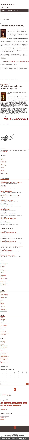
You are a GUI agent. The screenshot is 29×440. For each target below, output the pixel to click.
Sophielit (2, 276)
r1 (0, 273)
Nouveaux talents (3, 278)
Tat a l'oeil (2, 322)
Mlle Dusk (2, 419)
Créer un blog (12, 434)
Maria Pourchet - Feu (11, 232)
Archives (10, 10)
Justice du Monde (3, 347)
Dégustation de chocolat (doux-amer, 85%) (10, 195)
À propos (16, 10)
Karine (2, 255)
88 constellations (3, 311)
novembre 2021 (3, 162)
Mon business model (5, 209)
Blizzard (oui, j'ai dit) (5, 222)
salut (2, 403)
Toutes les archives (4, 173)
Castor (1, 301)
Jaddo (1, 361)
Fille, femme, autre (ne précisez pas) (14, 246)
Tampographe (3, 334)
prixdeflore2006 (3, 409)
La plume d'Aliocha (4, 351)
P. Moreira (2, 344)
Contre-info (2, 348)
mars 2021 (2, 170)
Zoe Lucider (2, 306)
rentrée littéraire (7, 403)
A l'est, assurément (4, 358)
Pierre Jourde (3, 284)
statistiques (10, 405)
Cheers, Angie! (3, 281)
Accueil (3, 10)
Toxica (1, 300)
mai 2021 (2, 168)
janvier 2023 (2, 158)
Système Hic (3, 186)
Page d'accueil (13, 14)
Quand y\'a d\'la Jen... (4, 295)
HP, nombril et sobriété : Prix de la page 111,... (11, 182)
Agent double (3, 331)
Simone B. (2, 298)
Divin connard (3, 417)
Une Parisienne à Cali (4, 356)
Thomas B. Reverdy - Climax (6, 200)
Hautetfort (16, 434)
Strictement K (3, 264)
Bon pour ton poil (3, 325)
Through (2, 320)
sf (0, 237)
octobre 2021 (2, 164)
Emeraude (2, 272)
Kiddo (1, 292)
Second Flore (8, 4)
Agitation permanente (4, 416)
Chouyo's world (3, 355)
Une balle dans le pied (4, 333)
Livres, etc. (6, 79)
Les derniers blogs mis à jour (8, 435)
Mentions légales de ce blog (11, 436)
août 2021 (2, 167)
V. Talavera (2, 319)
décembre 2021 (3, 161)
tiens (14, 405)
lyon (2, 405)
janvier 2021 (2, 171)
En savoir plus (23, 439)
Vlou (1, 328)
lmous (1, 350)
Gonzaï (1, 267)
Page (1, 269)
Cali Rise (2, 317)
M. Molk (2, 329)
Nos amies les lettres (4, 270)
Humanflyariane (3, 297)
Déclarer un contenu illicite (4, 436)
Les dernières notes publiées (15, 435)
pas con (25, 403)
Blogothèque (2, 326)
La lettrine (2, 266)
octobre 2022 (2, 159)
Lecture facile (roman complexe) (8, 218)
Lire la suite (4, 151)
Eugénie (2, 246)
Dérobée (2, 304)
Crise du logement (4, 345)
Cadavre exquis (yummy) (6, 191)
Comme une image (4, 294)
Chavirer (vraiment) (8, 250)
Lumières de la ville (4, 359)
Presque (2, 303)
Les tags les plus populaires (21, 435)
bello (5, 405)
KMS (1, 308)
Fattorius (2, 232)
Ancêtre (22, 67)
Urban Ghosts (3, 353)
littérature (14, 403)
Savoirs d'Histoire (3, 362)
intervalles (19, 405)
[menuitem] (3, 10)
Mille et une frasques (4, 286)
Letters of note (3, 275)
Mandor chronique (4, 263)
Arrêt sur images (3, 342)
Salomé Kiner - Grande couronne (8, 213)
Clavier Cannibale (4, 283)
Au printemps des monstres (6, 204)
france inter (20, 403)
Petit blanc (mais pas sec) (5, 279)
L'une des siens (3, 309)
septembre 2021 (3, 165)
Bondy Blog (2, 341)
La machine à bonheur (4, 323)
